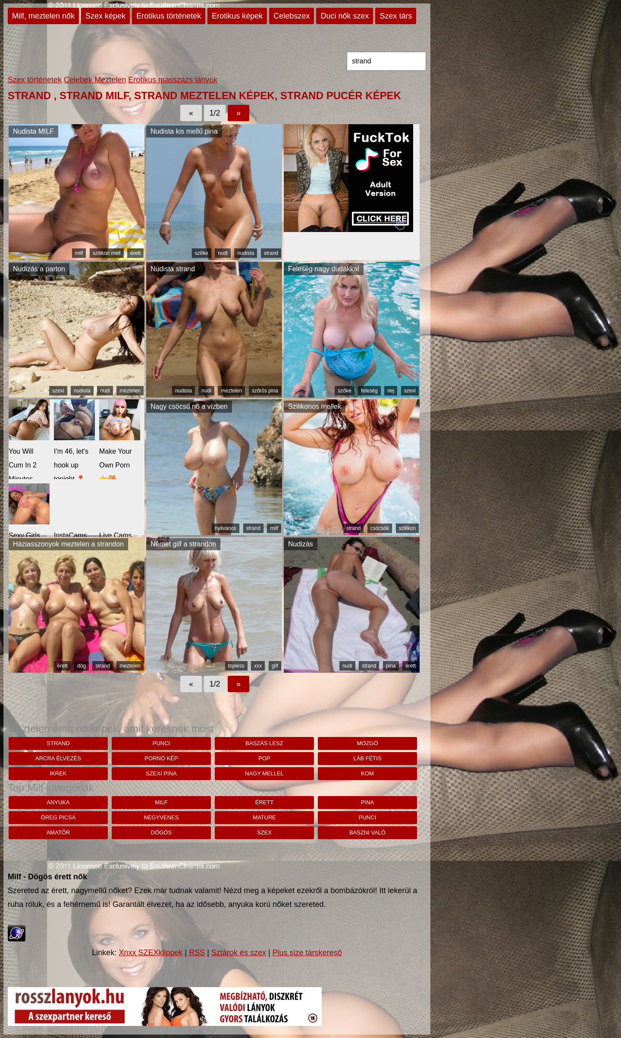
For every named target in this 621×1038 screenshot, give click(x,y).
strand (271, 253)
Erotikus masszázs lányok (172, 79)
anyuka (58, 802)
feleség (369, 391)
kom (367, 773)
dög (81, 666)
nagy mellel (264, 773)
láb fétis (368, 758)
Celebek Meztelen (95, 79)
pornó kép (161, 758)
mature (264, 817)
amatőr (58, 832)
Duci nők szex (344, 16)
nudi (223, 253)
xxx (258, 666)
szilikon (407, 528)
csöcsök (379, 528)
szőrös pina (265, 391)
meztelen (130, 391)
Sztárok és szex (238, 952)
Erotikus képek (237, 16)
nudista (245, 253)
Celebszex (291, 16)
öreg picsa (58, 817)
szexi (58, 391)
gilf (275, 666)
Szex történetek (35, 79)
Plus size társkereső (307, 952)
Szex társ (396, 16)
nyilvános (225, 528)
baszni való (367, 832)
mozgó (367, 743)
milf (79, 253)
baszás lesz (264, 743)
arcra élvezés (58, 758)
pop (264, 758)
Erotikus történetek (168, 16)
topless (236, 666)
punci (161, 743)
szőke (201, 253)
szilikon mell (107, 253)
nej (390, 391)
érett (135, 253)
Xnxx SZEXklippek (150, 952)
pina (391, 666)
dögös (161, 832)
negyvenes (161, 817)
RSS (197, 952)
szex (264, 832)
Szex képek (105, 16)
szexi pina (161, 773)
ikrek (58, 773)
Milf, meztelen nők (43, 16)
